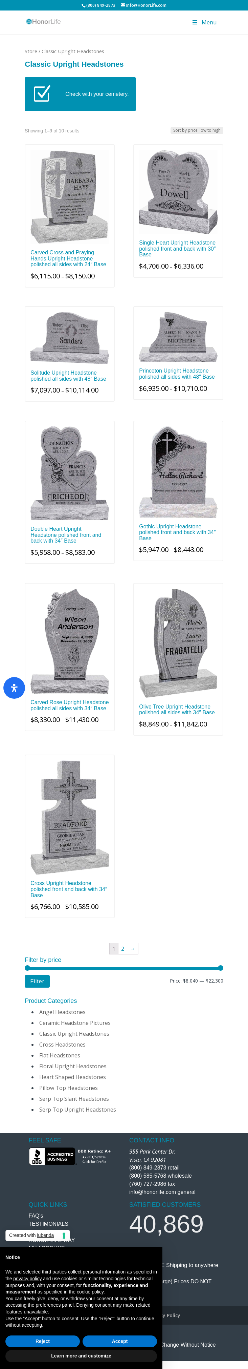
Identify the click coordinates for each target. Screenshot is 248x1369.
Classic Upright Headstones (74, 1033)
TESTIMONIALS (48, 1224)
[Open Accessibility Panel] (14, 688)
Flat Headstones (59, 1055)
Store (31, 51)
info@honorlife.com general (162, 1192)
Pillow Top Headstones (68, 1088)
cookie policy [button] (90, 1291)
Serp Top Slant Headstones (74, 1098)
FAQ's (36, 1216)
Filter (37, 981)
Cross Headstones (62, 1044)
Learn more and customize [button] (81, 1356)
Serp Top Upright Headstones (77, 1109)
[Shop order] (197, 130)
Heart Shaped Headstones (72, 1077)
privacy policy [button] (27, 1278)
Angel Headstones (62, 1012)
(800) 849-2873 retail (154, 1168)
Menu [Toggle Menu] (203, 22)
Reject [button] (43, 1341)
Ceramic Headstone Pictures (75, 1023)
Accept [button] (120, 1341)
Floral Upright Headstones (73, 1066)
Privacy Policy (164, 1315)
